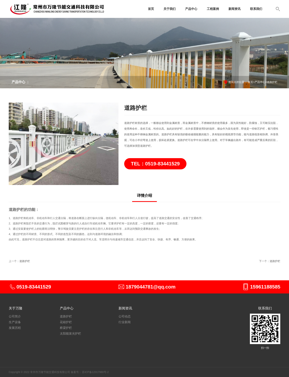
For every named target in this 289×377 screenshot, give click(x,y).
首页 (151, 8)
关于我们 (169, 8)
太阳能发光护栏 (70, 333)
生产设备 (15, 322)
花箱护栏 (66, 322)
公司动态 (124, 316)
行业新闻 (124, 322)
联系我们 (256, 8)
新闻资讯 (234, 8)
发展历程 (15, 327)
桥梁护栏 (66, 327)
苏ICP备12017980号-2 (95, 372)
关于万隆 (15, 308)
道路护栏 (272, 82)
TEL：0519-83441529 (155, 164)
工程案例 (213, 8)
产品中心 (191, 8)
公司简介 (15, 316)
